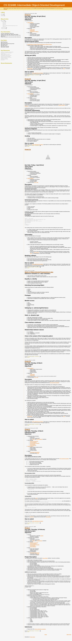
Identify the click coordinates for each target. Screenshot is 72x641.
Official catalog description (5, 54)
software (2, 15)
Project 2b (28, 363)
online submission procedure (37, 73)
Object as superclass (34, 442)
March (4, 21)
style (64, 68)
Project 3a (28, 149)
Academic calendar (4, 58)
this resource (29, 68)
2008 (3, 20)
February (4, 27)
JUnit (38, 454)
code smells (32, 29)
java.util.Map (45, 560)
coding (33, 440)
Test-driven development (34, 453)
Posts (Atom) (32, 639)
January (4, 28)
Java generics (32, 445)
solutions (26, 106)
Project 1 (27, 530)
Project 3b (28, 79)
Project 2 (27, 430)
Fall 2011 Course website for (26, 8)
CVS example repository (54, 384)
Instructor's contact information (6, 52)
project (28, 75)
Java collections (33, 446)
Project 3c (28, 15)
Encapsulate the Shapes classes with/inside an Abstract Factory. (39, 44)
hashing (41, 537)
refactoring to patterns (34, 31)
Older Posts (69, 636)
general (28, 358)
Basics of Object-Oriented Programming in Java (39, 273)
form (35, 182)
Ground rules (3, 53)
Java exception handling (34, 444)
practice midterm (62, 105)
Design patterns (30, 22)
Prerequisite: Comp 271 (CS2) (6, 55)
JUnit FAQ (32, 519)
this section (48, 519)
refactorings (32, 30)
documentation (39, 440)
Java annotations (33, 443)
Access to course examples (5, 56)
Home (46, 636)
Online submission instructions (6, 57)
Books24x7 (3, 59)
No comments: (37, 145)
